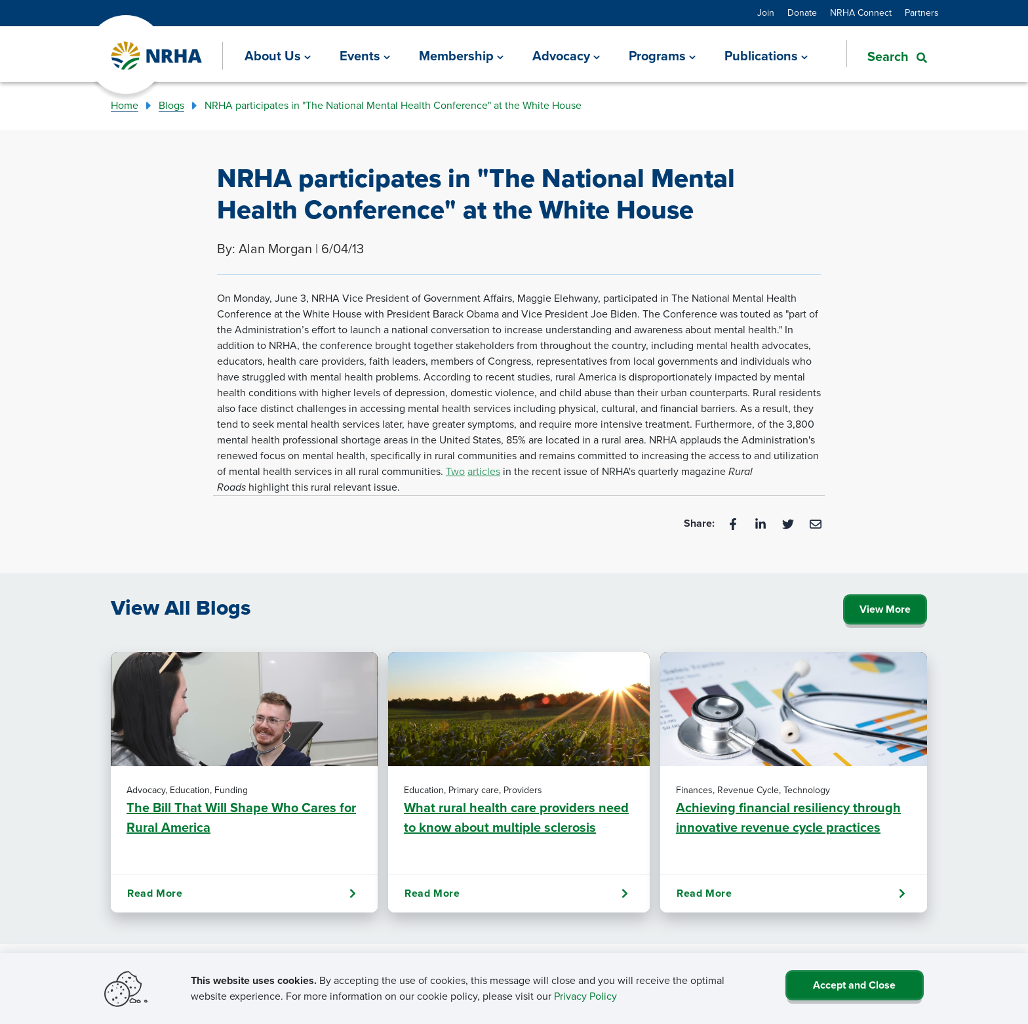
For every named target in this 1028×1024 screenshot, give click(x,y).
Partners (922, 13)
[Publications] (766, 56)
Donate (802, 13)
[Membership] (461, 56)
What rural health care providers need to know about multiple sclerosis (516, 817)
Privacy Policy (585, 996)
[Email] (815, 523)
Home (124, 105)
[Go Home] (157, 56)
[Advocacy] (566, 56)
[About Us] (277, 56)
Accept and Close (854, 985)
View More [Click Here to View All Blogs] (885, 609)
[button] (886, 55)
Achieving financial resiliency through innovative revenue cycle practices (788, 817)
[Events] (365, 56)
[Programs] (662, 56)
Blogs (171, 105)
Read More (241, 893)
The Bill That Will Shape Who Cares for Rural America (241, 817)
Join (765, 13)
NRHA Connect (861, 13)
